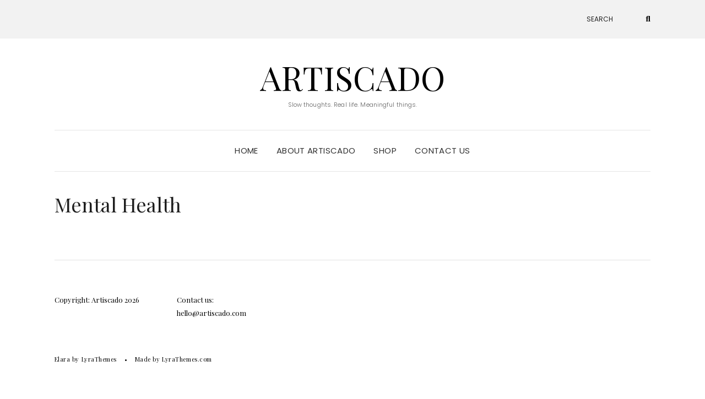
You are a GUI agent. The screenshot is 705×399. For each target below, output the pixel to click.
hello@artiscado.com (211, 313)
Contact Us (442, 150)
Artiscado (352, 77)
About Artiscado (316, 150)
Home (246, 150)
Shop (385, 150)
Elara (62, 359)
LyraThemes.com (187, 359)
